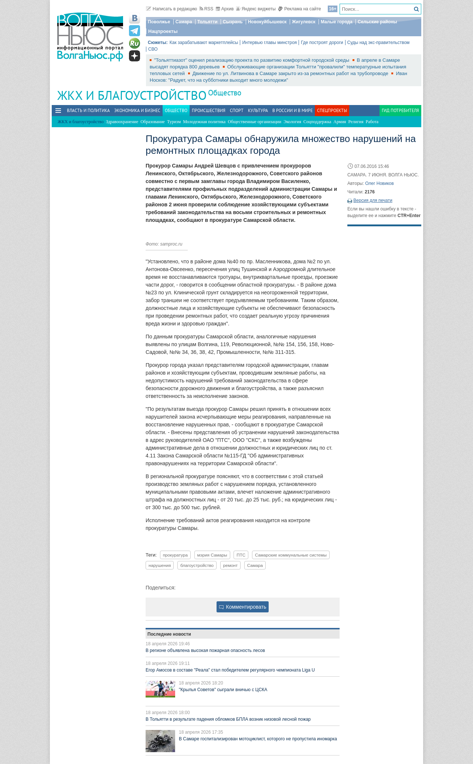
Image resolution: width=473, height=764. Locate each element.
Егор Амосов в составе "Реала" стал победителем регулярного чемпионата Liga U (230, 670)
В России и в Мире (292, 110)
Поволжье (159, 21)
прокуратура (175, 554)
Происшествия (208, 110)
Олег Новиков (379, 183)
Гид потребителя (400, 110)
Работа (372, 121)
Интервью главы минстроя (269, 42)
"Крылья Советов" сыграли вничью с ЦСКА (223, 689)
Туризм (174, 121)
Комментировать (242, 607)
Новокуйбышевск (267, 21)
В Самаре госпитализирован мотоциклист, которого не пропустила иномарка (258, 738)
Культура (258, 110)
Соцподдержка (317, 121)
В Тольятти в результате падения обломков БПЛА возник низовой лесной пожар (228, 719)
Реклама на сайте (299, 8)
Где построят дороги (322, 42)
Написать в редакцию (171, 8)
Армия (339, 121)
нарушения (160, 565)
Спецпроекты (332, 110)
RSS (207, 8)
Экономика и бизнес (137, 110)
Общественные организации (254, 121)
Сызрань (233, 21)
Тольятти (207, 21)
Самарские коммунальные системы (291, 554)
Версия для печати (372, 200)
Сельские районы (377, 21)
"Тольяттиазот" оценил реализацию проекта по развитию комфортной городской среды (252, 60)
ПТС (240, 554)
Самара (184, 21)
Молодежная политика (204, 121)
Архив (225, 8)
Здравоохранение (122, 121)
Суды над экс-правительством (378, 42)
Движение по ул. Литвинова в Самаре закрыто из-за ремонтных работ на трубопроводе (291, 73)
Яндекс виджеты (256, 8)
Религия (355, 121)
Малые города (337, 21)
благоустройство (197, 565)
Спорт (237, 110)
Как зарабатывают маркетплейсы (204, 42)
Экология (292, 121)
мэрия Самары (212, 554)
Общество (224, 93)
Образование (152, 121)
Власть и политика (88, 110)
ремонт (230, 565)
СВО (153, 49)
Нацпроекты (163, 31)
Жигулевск (304, 21)
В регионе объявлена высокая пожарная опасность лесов (205, 650)
